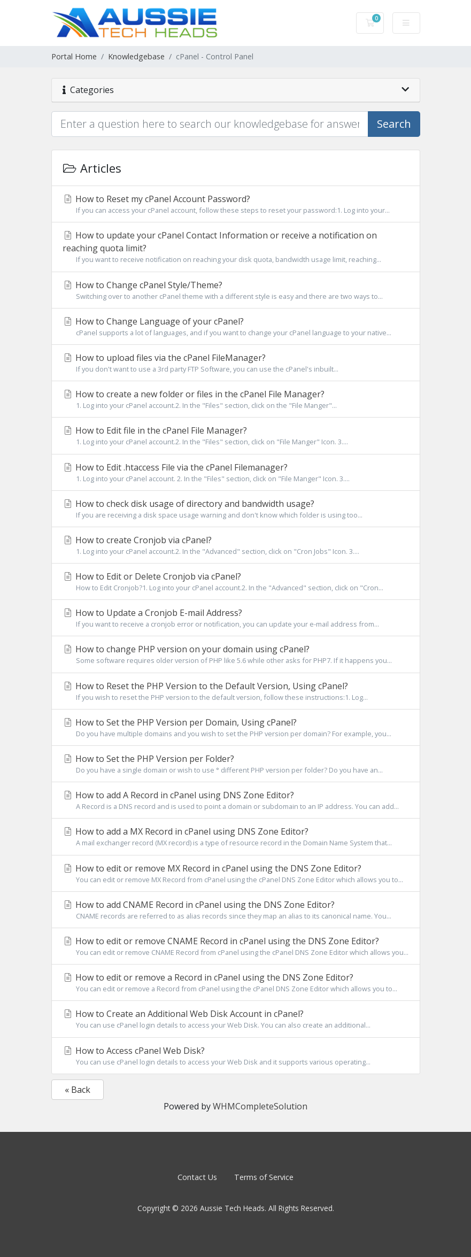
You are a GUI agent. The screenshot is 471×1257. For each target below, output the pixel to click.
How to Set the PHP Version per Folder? (236, 764)
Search (394, 124)
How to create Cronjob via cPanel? (236, 545)
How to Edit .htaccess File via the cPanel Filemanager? (236, 472)
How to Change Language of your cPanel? (236, 326)
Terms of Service (264, 1177)
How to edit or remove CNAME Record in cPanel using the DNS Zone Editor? (236, 946)
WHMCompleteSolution (260, 1106)
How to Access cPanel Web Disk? (236, 1056)
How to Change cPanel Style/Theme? (236, 290)
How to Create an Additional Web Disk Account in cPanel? (236, 1019)
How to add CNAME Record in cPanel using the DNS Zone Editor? (236, 910)
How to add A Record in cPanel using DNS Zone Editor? (236, 800)
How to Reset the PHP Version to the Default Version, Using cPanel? (236, 691)
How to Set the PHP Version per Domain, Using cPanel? (236, 727)
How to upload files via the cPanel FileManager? (236, 363)
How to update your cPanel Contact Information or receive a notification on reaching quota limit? (236, 247)
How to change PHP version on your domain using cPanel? (236, 654)
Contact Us (197, 1177)
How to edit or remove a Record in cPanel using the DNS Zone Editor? (236, 982)
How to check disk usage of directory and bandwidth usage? (236, 509)
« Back (77, 1090)
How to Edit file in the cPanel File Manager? (236, 436)
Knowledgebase (136, 56)
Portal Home (74, 56)
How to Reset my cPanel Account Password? (236, 204)
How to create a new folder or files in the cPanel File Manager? (236, 399)
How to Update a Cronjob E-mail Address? (236, 618)
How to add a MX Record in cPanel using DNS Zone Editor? (236, 837)
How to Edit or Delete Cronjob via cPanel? (236, 581)
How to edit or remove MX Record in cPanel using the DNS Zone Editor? (236, 873)
